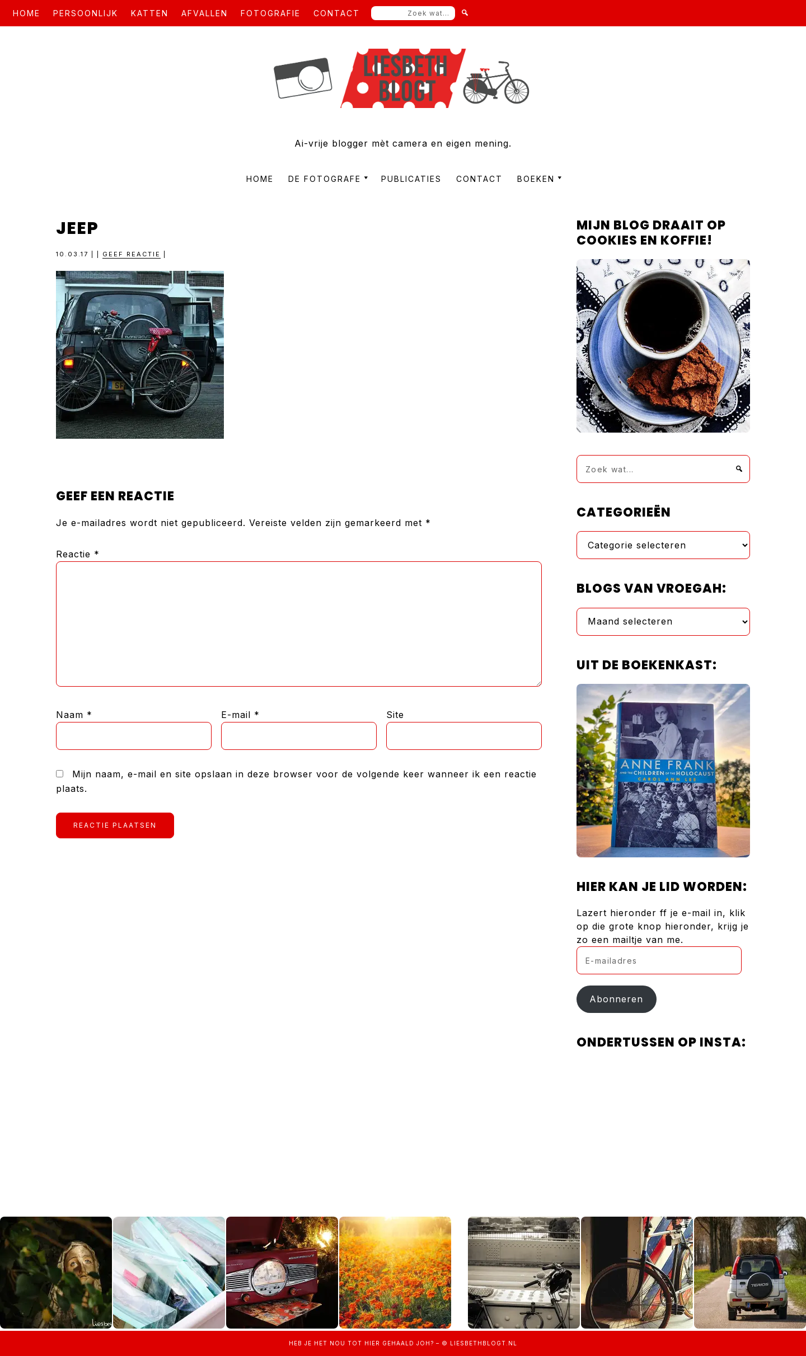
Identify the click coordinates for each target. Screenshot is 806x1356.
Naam (74, 714)
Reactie (78, 554)
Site (395, 714)
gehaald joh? (408, 1343)
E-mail (240, 714)
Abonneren (616, 999)
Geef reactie (131, 254)
